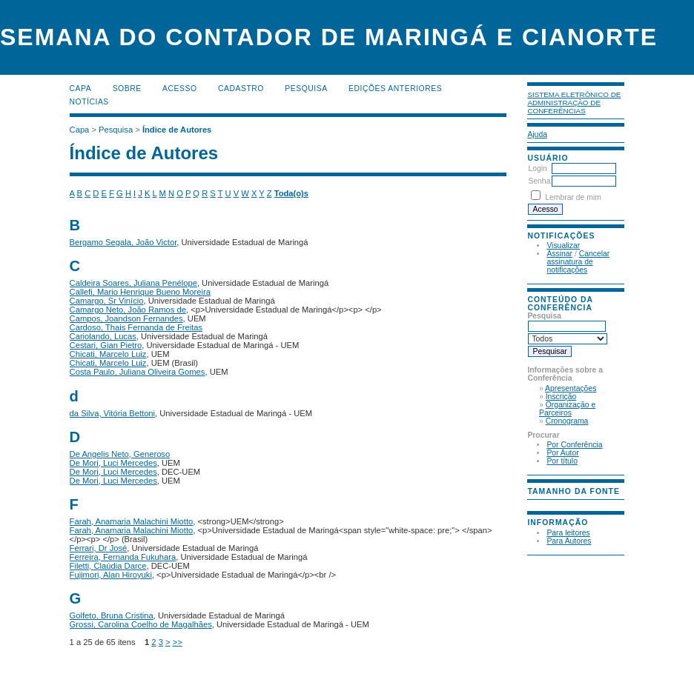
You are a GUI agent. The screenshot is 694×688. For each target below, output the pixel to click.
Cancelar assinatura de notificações (577, 262)
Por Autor (562, 453)
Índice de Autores (176, 129)
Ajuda (537, 134)
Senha (539, 181)
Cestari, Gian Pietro (106, 345)
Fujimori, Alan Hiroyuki (111, 574)
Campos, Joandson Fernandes (126, 318)
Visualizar (563, 245)
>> (177, 642)
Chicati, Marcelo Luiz (108, 354)
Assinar (559, 254)
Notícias (89, 102)
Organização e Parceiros (567, 409)
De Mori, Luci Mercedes (113, 462)
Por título (562, 461)
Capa (81, 88)
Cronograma (567, 421)
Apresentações (570, 388)
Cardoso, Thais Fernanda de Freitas (136, 327)
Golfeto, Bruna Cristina (111, 615)
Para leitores (567, 533)
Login (537, 168)
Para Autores (568, 541)
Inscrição (561, 397)
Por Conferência (574, 445)
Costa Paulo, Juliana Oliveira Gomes (137, 371)
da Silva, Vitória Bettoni (112, 413)
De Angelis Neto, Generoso (120, 454)
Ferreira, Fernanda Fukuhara (123, 556)
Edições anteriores (395, 88)
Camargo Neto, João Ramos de (128, 309)
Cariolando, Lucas (103, 336)
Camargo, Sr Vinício (107, 300)
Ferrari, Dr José (99, 548)
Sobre (127, 88)
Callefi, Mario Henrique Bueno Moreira (140, 291)
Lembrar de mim (573, 197)
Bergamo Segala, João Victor (123, 242)
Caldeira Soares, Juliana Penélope (133, 282)
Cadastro (241, 88)
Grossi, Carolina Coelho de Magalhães (141, 624)
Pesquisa (306, 88)
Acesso (179, 88)
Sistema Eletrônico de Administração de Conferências (574, 102)
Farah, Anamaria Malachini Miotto (132, 521)
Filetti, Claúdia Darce (108, 565)
